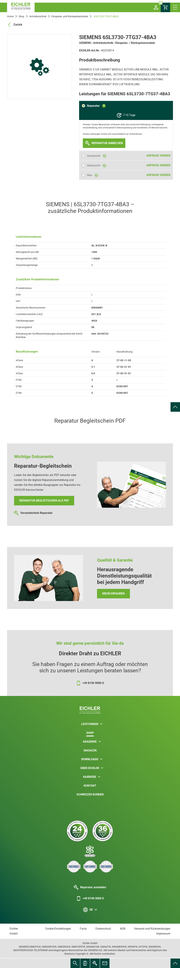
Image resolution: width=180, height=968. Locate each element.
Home (10, 16)
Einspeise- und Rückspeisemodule (70, 16)
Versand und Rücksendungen (152, 928)
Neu (92, 175)
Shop (21, 16)
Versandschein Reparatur (33, 513)
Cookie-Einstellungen (58, 928)
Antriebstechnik (37, 16)
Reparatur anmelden (90, 887)
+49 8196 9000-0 (90, 683)
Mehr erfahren (113, 593)
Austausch (96, 155)
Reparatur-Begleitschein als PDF (44, 500)
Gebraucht (96, 165)
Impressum (163, 933)
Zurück (14, 24)
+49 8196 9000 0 (90, 898)
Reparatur (96, 105)
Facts (83, 928)
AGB (122, 928)
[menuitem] (175, 407)
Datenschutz (103, 928)
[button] (156, 7)
